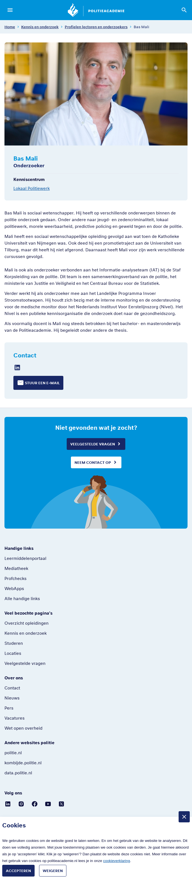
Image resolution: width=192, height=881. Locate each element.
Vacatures (14, 718)
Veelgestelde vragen (92, 444)
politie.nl (13, 752)
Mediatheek (16, 568)
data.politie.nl (18, 772)
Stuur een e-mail (42, 382)
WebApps (14, 588)
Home (9, 27)
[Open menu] (10, 10)
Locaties (12, 653)
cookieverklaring (116, 861)
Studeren (13, 643)
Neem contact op (93, 462)
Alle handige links (22, 598)
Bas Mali (141, 27)
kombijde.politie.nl (23, 762)
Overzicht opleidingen (26, 623)
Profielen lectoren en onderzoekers (96, 27)
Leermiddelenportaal (25, 558)
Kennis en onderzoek (40, 27)
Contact (12, 688)
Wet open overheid (23, 728)
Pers (8, 708)
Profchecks (15, 578)
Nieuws (12, 698)
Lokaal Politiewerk (31, 188)
